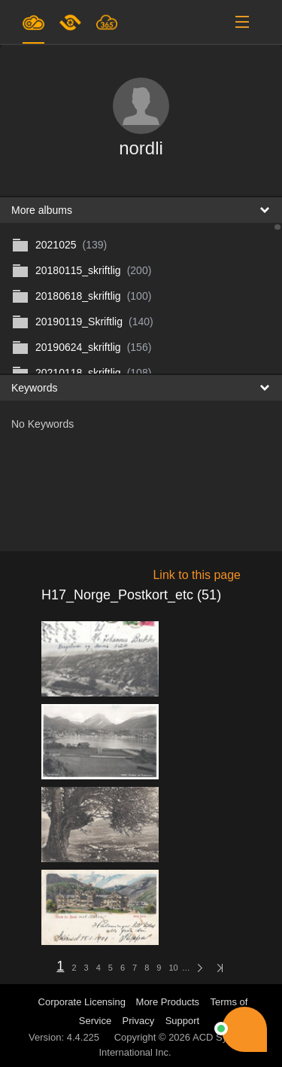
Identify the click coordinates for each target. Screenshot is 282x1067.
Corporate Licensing (83, 1002)
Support (182, 1020)
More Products (168, 1002)
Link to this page (197, 575)
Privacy (139, 1020)
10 (172, 967)
